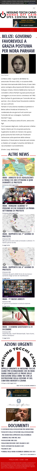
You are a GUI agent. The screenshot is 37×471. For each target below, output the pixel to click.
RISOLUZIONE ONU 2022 (9, 440)
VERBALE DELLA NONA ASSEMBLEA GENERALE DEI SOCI (18, 451)
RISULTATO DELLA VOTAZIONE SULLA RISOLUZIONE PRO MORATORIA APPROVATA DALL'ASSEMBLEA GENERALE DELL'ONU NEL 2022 (18, 435)
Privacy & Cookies (13, 459)
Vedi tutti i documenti (28, 454)
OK (26, 3)
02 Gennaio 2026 (6, 332)
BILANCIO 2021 (6, 449)
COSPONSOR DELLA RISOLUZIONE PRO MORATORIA (18, 429)
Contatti (21, 459)
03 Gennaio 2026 (6, 239)
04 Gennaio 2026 (7, 185)
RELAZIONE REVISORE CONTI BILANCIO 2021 (15, 443)
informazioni (31, 3)
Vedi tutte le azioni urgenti (26, 385)
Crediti (26, 459)
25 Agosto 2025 (6, 383)
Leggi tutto (15, 185)
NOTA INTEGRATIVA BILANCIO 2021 (13, 446)
